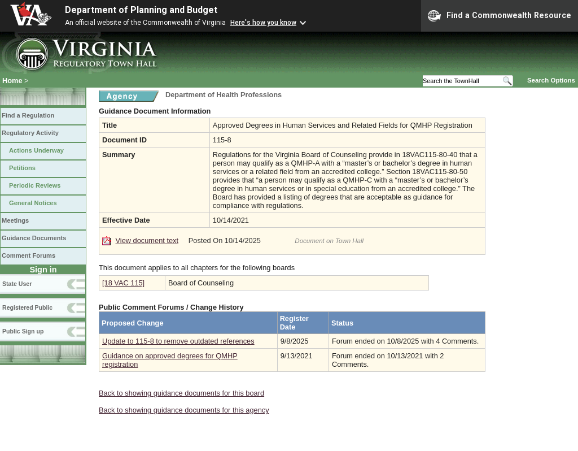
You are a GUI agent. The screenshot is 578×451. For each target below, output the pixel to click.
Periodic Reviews (35, 185)
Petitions (22, 167)
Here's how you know (263, 23)
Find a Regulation (28, 115)
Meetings (15, 220)
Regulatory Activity (30, 132)
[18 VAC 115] (123, 283)
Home (12, 80)
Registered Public (27, 307)
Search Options (551, 80)
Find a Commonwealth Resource (499, 15)
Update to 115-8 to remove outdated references (178, 341)
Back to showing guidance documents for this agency (184, 410)
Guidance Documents (34, 238)
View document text (147, 240)
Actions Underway (36, 150)
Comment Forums (28, 255)
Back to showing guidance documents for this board (181, 393)
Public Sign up (22, 331)
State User (17, 283)
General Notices (33, 203)
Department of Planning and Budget (141, 10)
